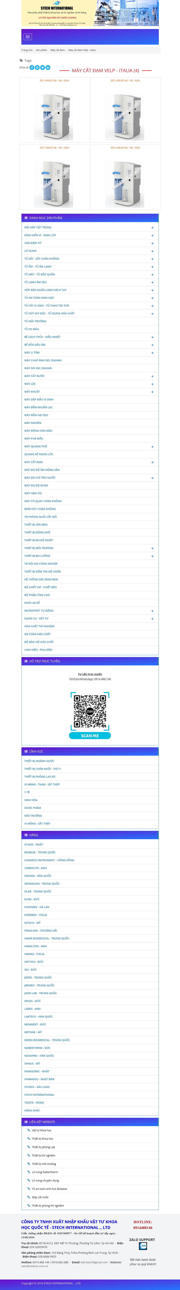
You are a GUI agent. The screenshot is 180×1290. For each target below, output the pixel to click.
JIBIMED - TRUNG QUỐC (39, 985)
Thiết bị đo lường (90, 556)
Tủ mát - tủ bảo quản (90, 274)
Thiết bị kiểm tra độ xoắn (42, 571)
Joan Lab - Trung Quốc (40, 993)
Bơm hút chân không (40, 509)
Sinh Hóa (30, 800)
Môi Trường (33, 815)
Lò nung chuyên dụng (45, 1180)
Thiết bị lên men (36, 524)
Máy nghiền (32, 423)
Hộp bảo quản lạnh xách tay (90, 290)
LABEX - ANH (32, 1009)
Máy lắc (90, 384)
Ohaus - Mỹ (32, 1063)
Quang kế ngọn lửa (38, 454)
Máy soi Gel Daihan (38, 368)
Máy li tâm (90, 353)
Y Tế (27, 792)
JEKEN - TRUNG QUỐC (38, 977)
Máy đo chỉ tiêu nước (90, 478)
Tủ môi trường (35, 321)
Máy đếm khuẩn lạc (38, 407)
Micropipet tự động (90, 611)
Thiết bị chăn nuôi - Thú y (42, 769)
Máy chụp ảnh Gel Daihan (42, 360)
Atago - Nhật (33, 844)
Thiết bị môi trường (90, 548)
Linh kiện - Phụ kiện (38, 649)
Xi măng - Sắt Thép (37, 823)
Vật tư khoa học (42, 1130)
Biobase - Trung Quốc (40, 852)
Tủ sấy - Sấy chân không (90, 259)
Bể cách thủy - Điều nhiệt (90, 337)
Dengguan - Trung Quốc (42, 883)
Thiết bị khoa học (42, 1138)
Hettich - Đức (34, 962)
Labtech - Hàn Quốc (38, 1016)
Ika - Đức (30, 969)
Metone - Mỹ (33, 1032)
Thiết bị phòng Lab (43, 1147)
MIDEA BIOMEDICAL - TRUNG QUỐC (47, 1040)
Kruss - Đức (32, 1001)
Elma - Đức (32, 899)
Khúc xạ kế (32, 603)
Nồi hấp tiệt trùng (90, 227)
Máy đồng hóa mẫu (38, 430)
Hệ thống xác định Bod (41, 579)
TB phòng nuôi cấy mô (40, 517)
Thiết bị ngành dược (39, 761)
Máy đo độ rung (36, 485)
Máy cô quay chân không (43, 501)
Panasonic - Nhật (36, 1071)
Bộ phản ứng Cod (37, 595)
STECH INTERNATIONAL (39, 1095)
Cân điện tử (90, 243)
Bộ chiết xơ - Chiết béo (40, 587)
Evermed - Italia (35, 915)
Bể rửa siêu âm (90, 345)
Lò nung (90, 251)
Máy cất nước (90, 376)
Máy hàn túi (33, 493)
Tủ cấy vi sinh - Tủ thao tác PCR (90, 306)
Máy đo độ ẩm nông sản (42, 470)
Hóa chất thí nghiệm (39, 626)
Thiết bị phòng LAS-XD (39, 776)
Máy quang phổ (90, 446)
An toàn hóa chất (37, 634)
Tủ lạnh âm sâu (90, 282)
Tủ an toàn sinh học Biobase (49, 1189)
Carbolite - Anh (35, 868)
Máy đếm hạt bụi (36, 415)
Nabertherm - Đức (37, 1048)
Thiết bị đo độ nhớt (38, 540)
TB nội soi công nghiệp (41, 563)
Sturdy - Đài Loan (37, 1087)
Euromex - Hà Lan (36, 907)
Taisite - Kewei (34, 1102)
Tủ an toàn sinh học (90, 298)
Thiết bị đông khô (37, 532)
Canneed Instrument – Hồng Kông (49, 860)
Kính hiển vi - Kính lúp (90, 235)
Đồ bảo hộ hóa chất (39, 642)
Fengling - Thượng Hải (40, 930)
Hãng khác (32, 1110)
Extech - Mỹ (32, 922)
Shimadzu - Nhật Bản (39, 1079)
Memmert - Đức (35, 1024)
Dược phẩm (32, 808)
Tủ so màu (31, 329)
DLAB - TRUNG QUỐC (37, 891)
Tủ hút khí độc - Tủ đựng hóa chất (90, 313)
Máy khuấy (90, 392)
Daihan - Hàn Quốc (38, 876)
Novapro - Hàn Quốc (39, 1055)
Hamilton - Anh (35, 946)
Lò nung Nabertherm (45, 1172)
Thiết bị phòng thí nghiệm (48, 1205)
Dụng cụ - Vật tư (90, 619)
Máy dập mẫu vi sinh (38, 399)
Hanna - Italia (34, 954)
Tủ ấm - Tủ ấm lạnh (90, 267)
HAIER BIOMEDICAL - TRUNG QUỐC (46, 938)
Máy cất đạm (90, 462)
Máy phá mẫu (33, 438)
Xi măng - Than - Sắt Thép (42, 784)
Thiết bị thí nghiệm (43, 1155)
